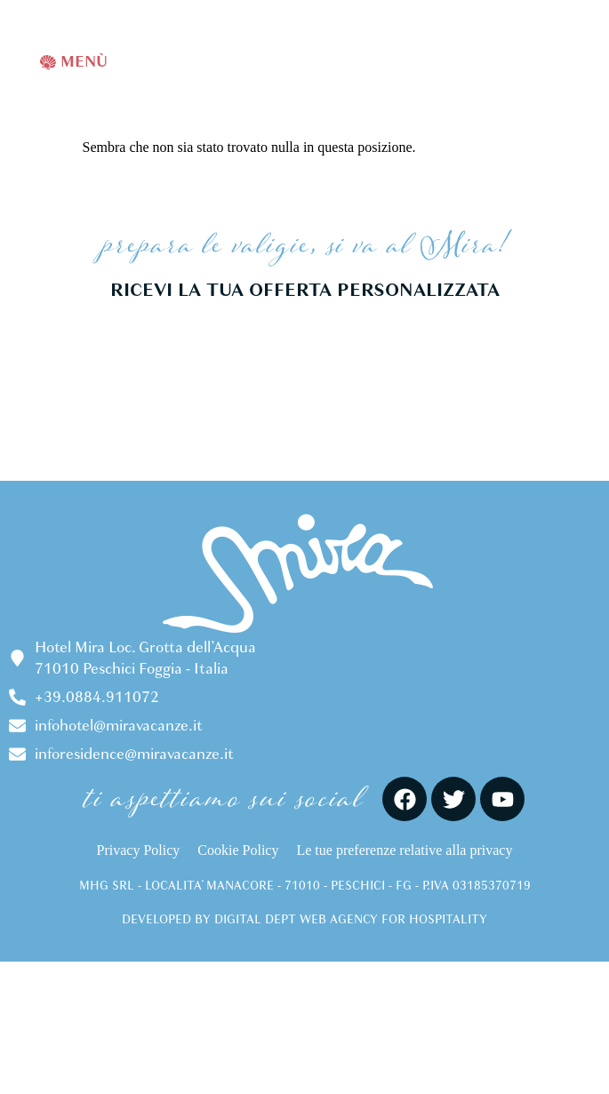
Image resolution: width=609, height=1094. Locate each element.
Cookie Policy (237, 850)
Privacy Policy (138, 850)
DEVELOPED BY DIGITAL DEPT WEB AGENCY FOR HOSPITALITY (304, 919)
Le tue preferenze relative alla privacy (404, 850)
